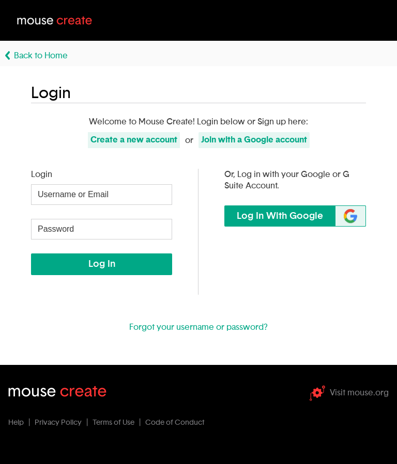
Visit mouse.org (349, 393)
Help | (20, 422)
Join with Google (254, 140)
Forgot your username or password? (198, 327)
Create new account (133, 140)
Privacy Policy (58, 422)
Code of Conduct (175, 422)
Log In (101, 264)
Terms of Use (113, 422)
